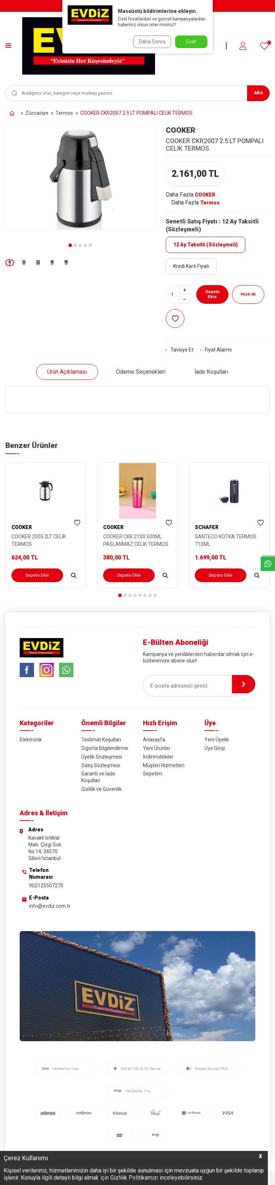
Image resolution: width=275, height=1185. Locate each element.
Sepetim (152, 773)
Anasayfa (154, 739)
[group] (80, 178)
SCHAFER (206, 527)
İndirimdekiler (158, 757)
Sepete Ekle (212, 294)
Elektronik (31, 739)
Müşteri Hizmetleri (163, 765)
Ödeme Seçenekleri (140, 371)
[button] (70, 245)
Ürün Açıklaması (67, 371)
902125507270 (46, 885)
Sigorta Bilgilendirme (104, 748)
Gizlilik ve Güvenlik (101, 789)
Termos (64, 113)
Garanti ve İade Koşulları (98, 777)
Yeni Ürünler (156, 748)
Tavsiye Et (179, 350)
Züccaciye (36, 113)
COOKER (181, 130)
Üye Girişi (214, 748)
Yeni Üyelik (216, 739)
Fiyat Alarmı (216, 350)
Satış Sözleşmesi (100, 765)
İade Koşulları (211, 371)
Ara (258, 92)
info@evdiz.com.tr (50, 906)
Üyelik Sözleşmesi (101, 757)
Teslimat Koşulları (101, 739)
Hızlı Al (248, 294)
